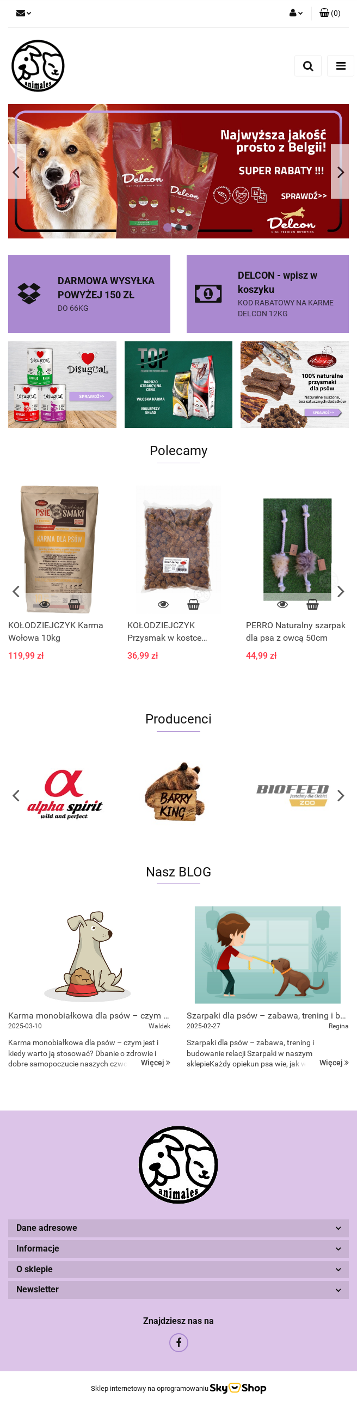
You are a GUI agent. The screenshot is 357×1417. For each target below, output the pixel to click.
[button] (330, 13)
